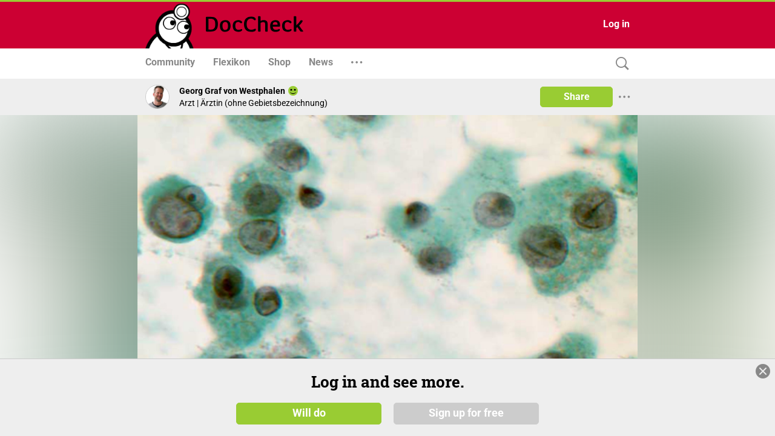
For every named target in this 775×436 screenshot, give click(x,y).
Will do (309, 413)
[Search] (619, 63)
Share (577, 96)
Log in (616, 24)
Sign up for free (466, 413)
